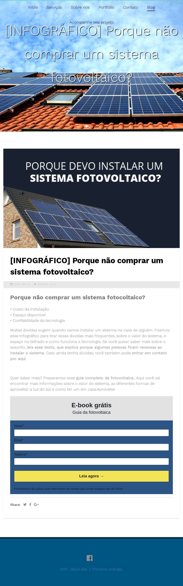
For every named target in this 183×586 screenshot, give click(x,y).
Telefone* (20, 454)
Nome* (19, 426)
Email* (18, 440)
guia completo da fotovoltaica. (105, 377)
